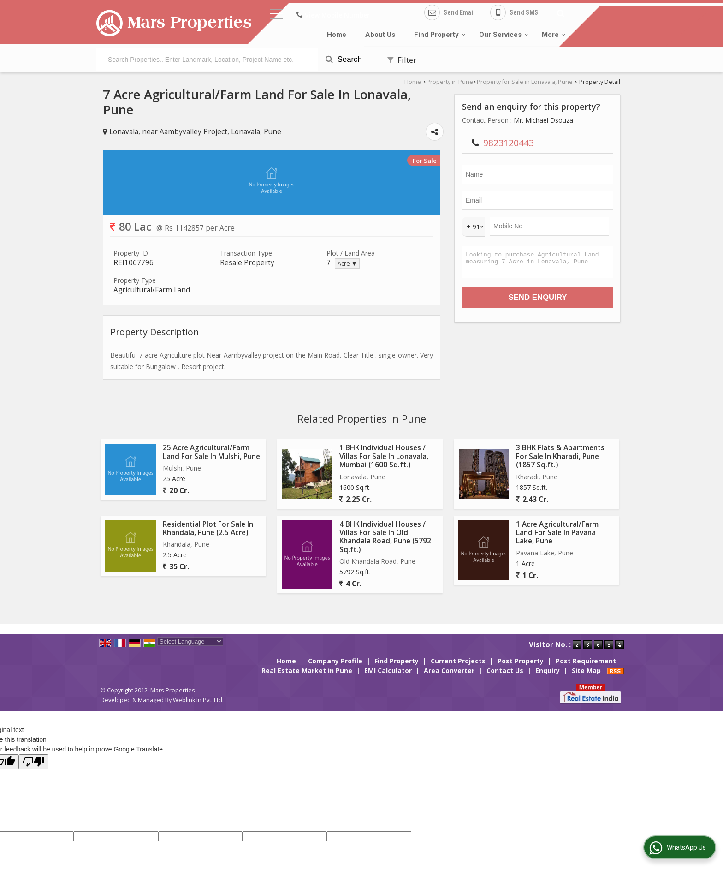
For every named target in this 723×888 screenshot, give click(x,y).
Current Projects (458, 660)
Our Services (503, 34)
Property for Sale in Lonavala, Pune (525, 82)
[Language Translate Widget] (190, 641)
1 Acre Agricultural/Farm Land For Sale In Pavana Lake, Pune (557, 532)
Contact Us (504, 670)
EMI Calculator (388, 670)
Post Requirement (586, 660)
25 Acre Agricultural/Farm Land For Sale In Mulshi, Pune (211, 452)
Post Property (521, 660)
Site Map (586, 670)
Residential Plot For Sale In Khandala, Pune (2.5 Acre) (208, 528)
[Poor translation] (33, 761)
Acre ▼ (347, 264)
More (554, 34)
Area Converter (449, 670)
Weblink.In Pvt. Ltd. (198, 700)
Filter (401, 59)
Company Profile (335, 660)
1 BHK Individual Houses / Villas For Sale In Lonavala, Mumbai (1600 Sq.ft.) (383, 456)
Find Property (440, 34)
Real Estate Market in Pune (306, 670)
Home (336, 34)
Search (344, 59)
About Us (380, 34)
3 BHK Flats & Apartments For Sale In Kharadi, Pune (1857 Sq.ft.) (560, 456)
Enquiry (547, 670)
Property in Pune (450, 82)
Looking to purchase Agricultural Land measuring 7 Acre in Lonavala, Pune (537, 264)
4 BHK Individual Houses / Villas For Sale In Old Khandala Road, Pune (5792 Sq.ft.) (385, 536)
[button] (337, 15)
